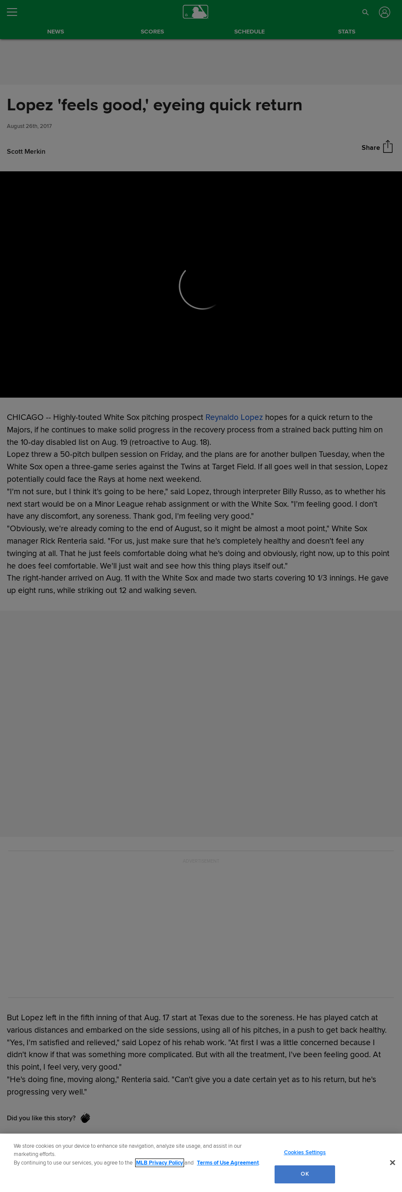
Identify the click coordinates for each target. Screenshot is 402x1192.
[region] (201, 1163)
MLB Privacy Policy (159, 1162)
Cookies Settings (305, 1152)
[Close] (392, 1162)
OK (304, 1174)
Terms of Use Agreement (228, 1162)
